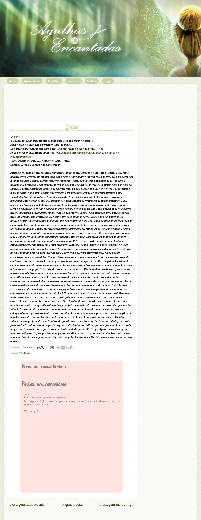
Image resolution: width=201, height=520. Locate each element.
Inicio (12, 81)
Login (107, 81)
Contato (92, 81)
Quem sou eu (32, 81)
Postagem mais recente (27, 504)
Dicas (27, 352)
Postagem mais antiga (116, 504)
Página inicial (72, 504)
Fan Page (54, 81)
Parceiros (73, 81)
